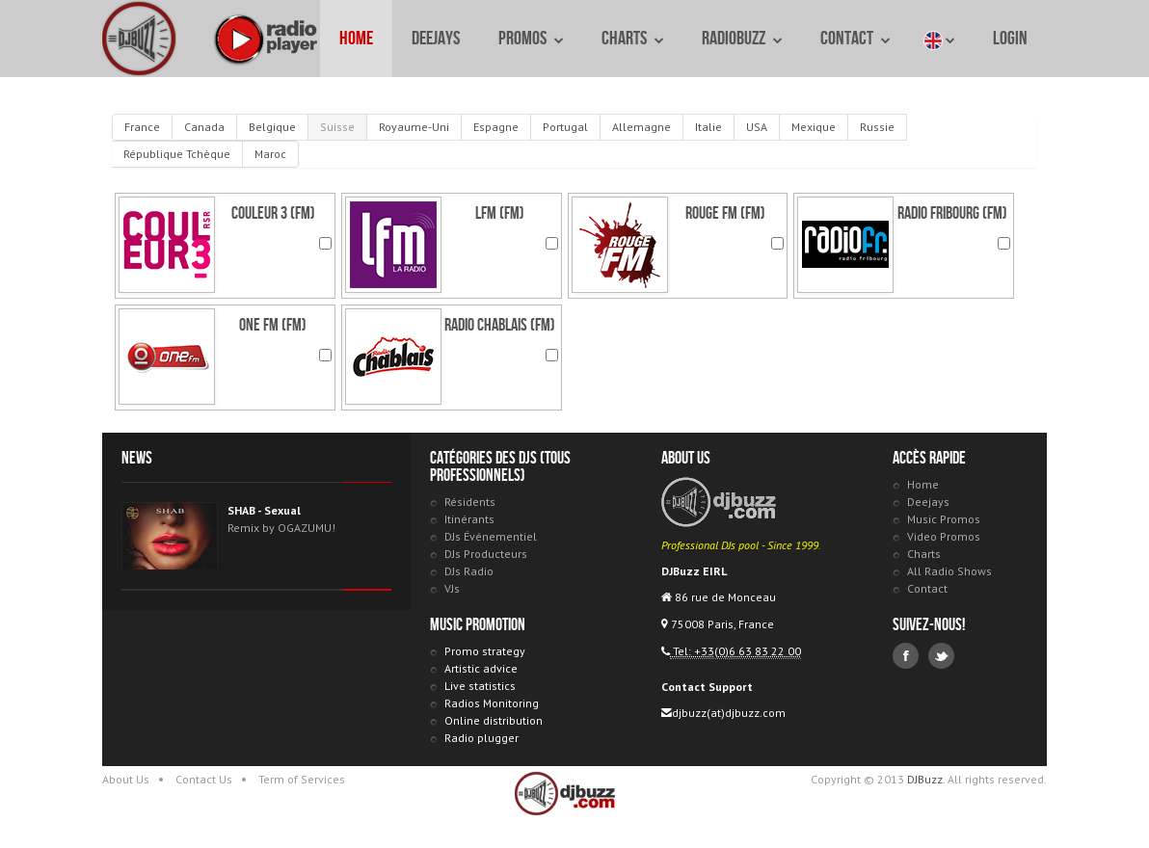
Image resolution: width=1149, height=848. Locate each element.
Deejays (436, 38)
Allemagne (641, 126)
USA (756, 126)
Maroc (270, 153)
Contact (855, 38)
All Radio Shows (949, 571)
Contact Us (203, 779)
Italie (708, 126)
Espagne (496, 126)
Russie (877, 126)
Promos (530, 38)
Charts (632, 38)
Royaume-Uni (414, 126)
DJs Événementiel (490, 536)
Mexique (813, 126)
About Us (125, 779)
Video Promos (943, 536)
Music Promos (943, 519)
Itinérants (469, 519)
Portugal (565, 126)
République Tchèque (176, 153)
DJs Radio (469, 571)
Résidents (469, 501)
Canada (204, 126)
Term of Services (301, 779)
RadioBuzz (742, 38)
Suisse (337, 126)
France (142, 126)
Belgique (272, 126)
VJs (452, 588)
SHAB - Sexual (264, 510)
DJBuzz (139, 38)
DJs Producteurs (485, 553)
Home (356, 38)
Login (1010, 38)
